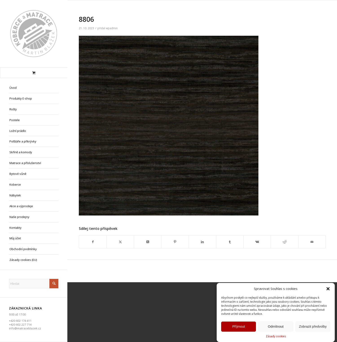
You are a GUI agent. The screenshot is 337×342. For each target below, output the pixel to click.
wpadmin (112, 28)
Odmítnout (276, 327)
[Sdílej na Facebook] (92, 241)
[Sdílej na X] (120, 241)
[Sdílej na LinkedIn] (202, 241)
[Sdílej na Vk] (257, 241)
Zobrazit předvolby (313, 327)
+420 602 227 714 (20, 324)
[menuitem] (34, 87)
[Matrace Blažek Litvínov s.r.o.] (33, 33)
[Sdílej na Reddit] (284, 241)
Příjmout (238, 327)
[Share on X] (147, 241)
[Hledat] (33, 283)
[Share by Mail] (312, 241)
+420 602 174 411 (20, 321)
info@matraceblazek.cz (25, 328)
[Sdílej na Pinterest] (175, 241)
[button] (328, 289)
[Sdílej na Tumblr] (229, 241)
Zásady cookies (276, 336)
